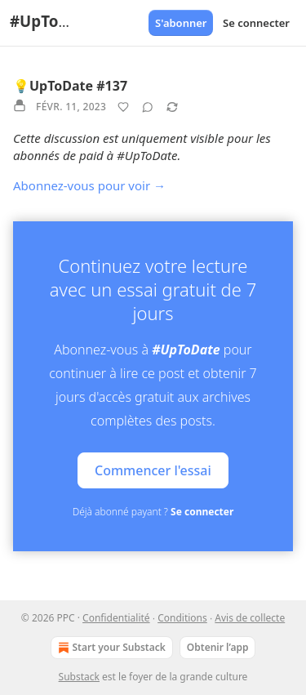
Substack (79, 677)
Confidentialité (116, 618)
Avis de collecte (250, 618)
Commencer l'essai (153, 470)
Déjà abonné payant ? (153, 512)
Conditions (182, 618)
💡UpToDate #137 (70, 86)
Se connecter (256, 23)
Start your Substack (110, 648)
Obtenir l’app (218, 647)
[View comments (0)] (147, 107)
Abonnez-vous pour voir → (89, 185)
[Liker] (123, 107)
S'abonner (180, 23)
